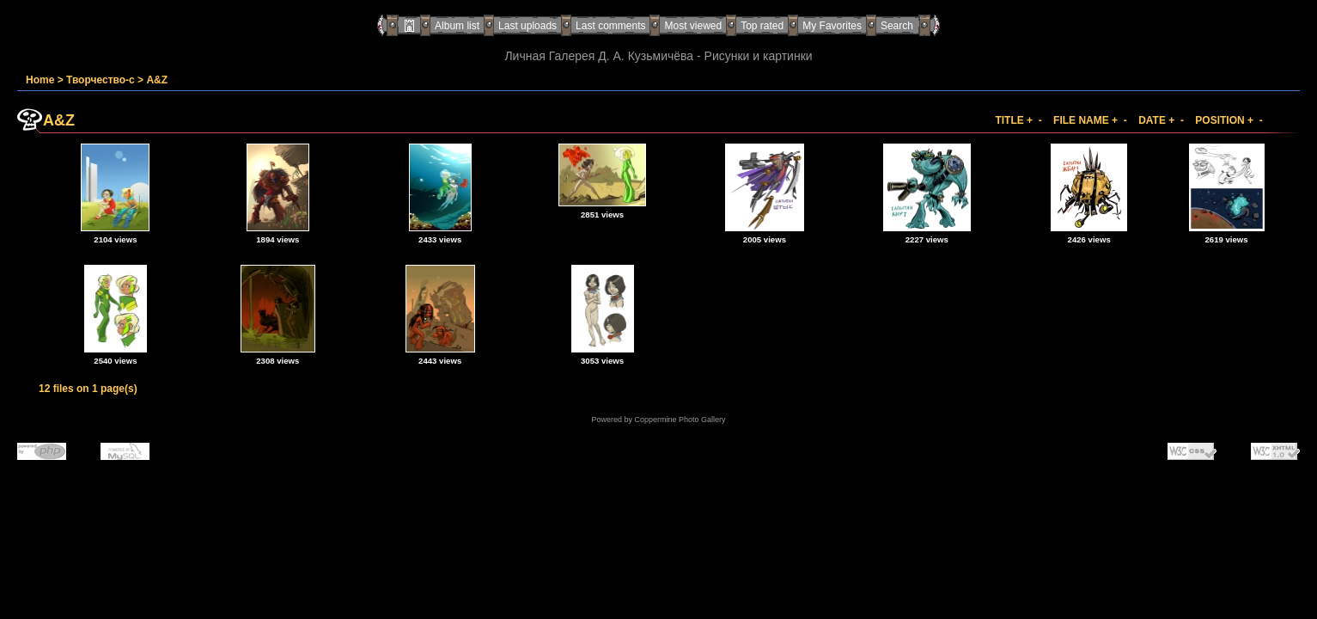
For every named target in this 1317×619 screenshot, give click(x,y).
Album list (457, 26)
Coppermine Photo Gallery (679, 419)
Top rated (762, 26)
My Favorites (832, 26)
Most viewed (693, 26)
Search (897, 26)
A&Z (157, 80)
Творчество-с (100, 80)
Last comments (610, 26)
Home (40, 80)
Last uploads (527, 26)
